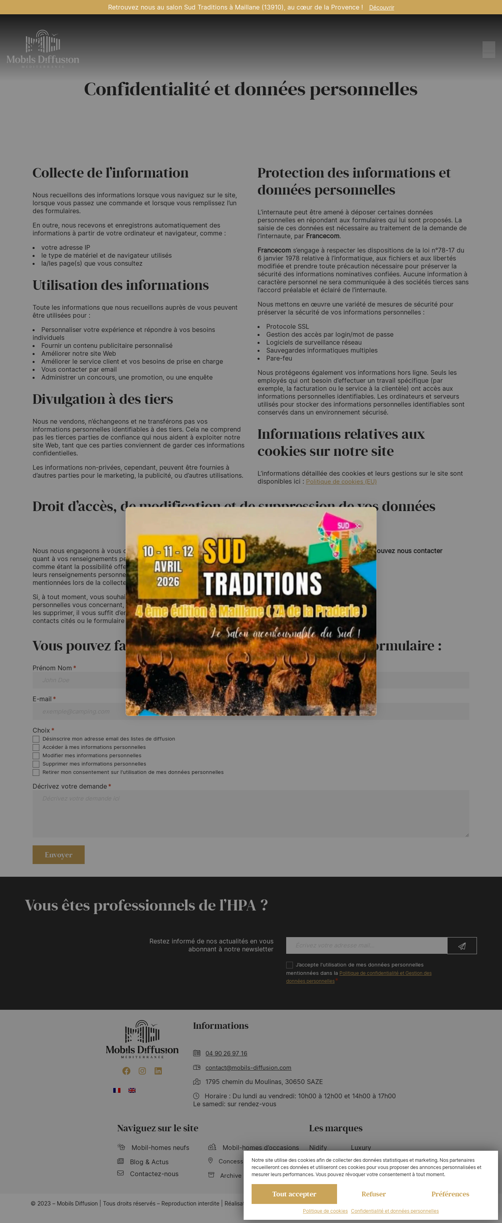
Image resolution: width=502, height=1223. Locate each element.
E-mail (44, 700)
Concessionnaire (238, 1172)
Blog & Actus (143, 1172)
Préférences (450, 1193)
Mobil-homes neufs (153, 1158)
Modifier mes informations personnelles (92, 759)
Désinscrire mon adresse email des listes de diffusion (109, 742)
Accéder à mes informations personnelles (94, 750)
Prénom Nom (54, 668)
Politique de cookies (325, 1211)
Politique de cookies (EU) (344, 481)
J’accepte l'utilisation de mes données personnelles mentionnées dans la (365, 983)
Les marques (335, 1138)
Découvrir (381, 7)
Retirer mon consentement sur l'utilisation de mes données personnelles (133, 776)
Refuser (374, 1193)
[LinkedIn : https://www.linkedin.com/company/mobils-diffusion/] (158, 1081)
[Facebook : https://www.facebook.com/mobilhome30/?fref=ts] (126, 1081)
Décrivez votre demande (72, 790)
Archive (226, 1186)
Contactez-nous (147, 1184)
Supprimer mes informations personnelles (95, 767)
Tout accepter (294, 1193)
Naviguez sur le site (157, 1138)
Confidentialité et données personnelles (395, 1211)
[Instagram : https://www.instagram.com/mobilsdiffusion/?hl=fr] (142, 1081)
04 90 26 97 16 (228, 1063)
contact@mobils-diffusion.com (251, 1077)
